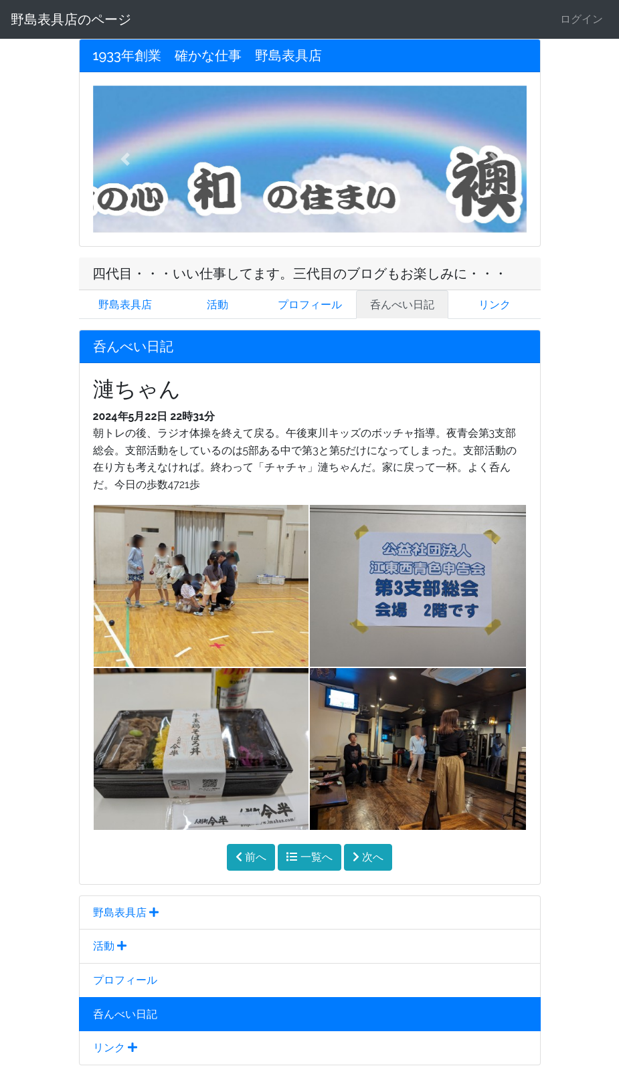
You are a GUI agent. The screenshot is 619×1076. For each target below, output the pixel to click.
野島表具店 (125, 304)
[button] (125, 159)
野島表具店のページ (71, 19)
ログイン (581, 19)
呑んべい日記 (402, 304)
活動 (217, 304)
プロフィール (310, 304)
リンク (494, 304)
